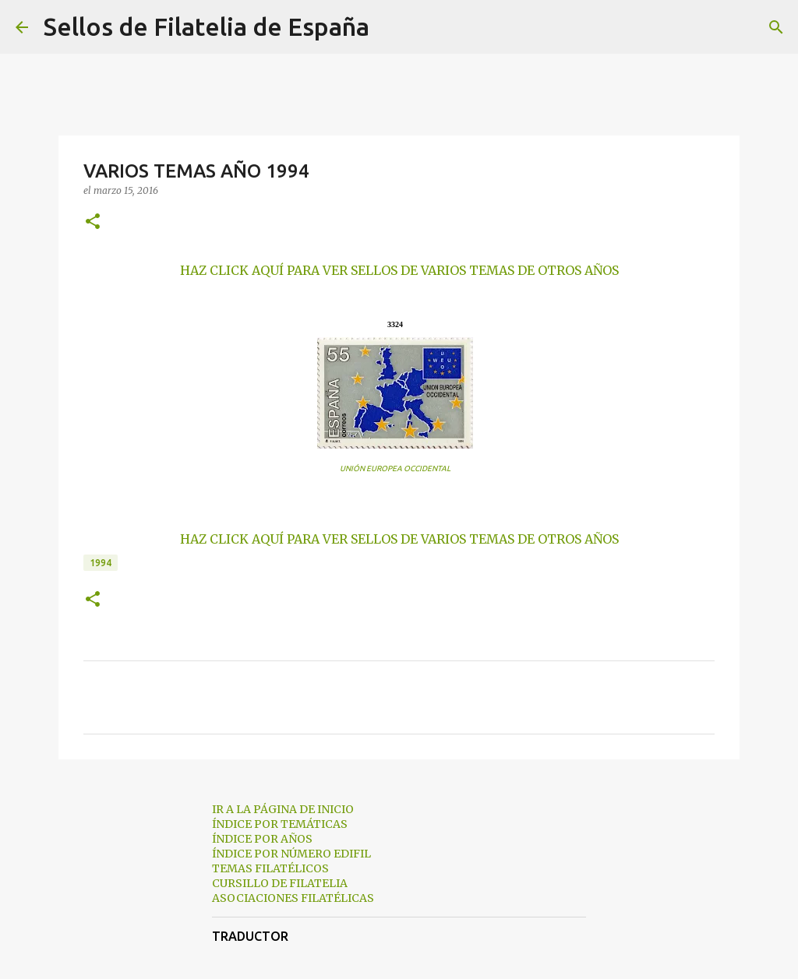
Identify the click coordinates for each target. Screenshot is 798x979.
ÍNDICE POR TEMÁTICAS (280, 824)
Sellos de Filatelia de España (206, 26)
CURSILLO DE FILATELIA (280, 883)
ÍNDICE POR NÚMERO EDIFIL (291, 854)
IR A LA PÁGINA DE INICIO (283, 809)
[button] (92, 222)
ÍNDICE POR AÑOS (262, 839)
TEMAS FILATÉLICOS (270, 868)
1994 (100, 563)
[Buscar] (391, 27)
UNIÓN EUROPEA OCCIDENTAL (395, 468)
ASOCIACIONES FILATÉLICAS (293, 898)
